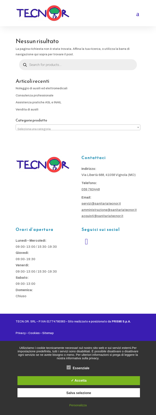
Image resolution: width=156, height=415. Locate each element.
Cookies (34, 333)
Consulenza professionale (34, 95)
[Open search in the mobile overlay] (78, 64)
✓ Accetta (79, 380)
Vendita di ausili (27, 109)
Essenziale (78, 367)
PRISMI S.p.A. (121, 321)
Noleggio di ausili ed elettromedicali (41, 88)
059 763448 (90, 189)
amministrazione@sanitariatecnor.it (109, 210)
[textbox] (78, 129)
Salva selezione (78, 393)
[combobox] (78, 127)
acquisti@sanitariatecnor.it (102, 216)
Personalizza (78, 405)
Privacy (21, 333)
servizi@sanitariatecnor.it (101, 203)
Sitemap (48, 333)
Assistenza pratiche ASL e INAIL (38, 102)
